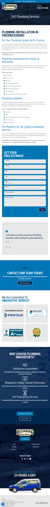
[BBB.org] (28, 459)
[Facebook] (22, 459)
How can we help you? (9, 197)
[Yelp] (25, 459)
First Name (7, 160)
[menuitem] (14, 444)
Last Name (7, 165)
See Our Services (25, 419)
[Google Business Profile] (30, 459)
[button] (2, 504)
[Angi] (20, 459)
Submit (42, 210)
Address (6, 181)
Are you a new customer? (9, 192)
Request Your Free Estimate (25, 413)
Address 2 (7, 186)
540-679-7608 (42, 8)
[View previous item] (6, 247)
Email (6, 176)
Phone (6, 171)
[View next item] (10, 247)
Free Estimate (25, 439)
